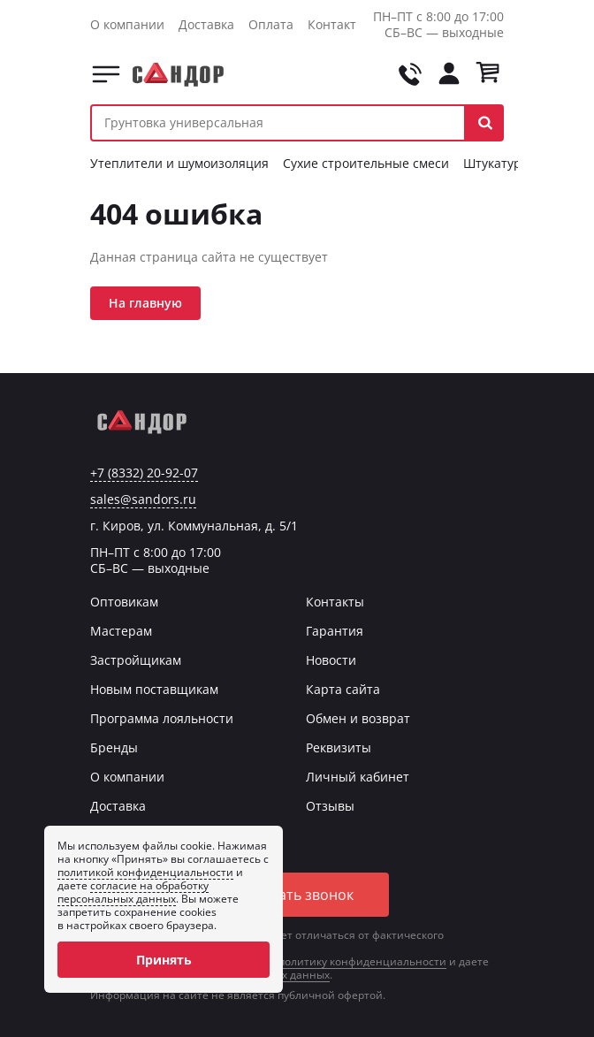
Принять (164, 959)
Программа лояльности (161, 718)
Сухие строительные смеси (366, 163)
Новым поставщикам (154, 689)
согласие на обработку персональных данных (133, 892)
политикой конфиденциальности (145, 872)
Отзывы (330, 805)
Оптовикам (124, 601)
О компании (127, 24)
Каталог (106, 74)
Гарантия (334, 630)
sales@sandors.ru (143, 499)
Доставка (206, 24)
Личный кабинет (357, 776)
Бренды (114, 747)
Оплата (270, 24)
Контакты (337, 24)
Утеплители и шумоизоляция (179, 163)
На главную (145, 302)
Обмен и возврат (358, 718)
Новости (331, 660)
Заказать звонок (297, 894)
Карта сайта (343, 689)
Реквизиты (338, 747)
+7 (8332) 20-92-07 (144, 473)
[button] (485, 122)
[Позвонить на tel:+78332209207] (410, 74)
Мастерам (121, 630)
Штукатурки (499, 163)
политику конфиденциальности (362, 961)
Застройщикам (135, 660)
